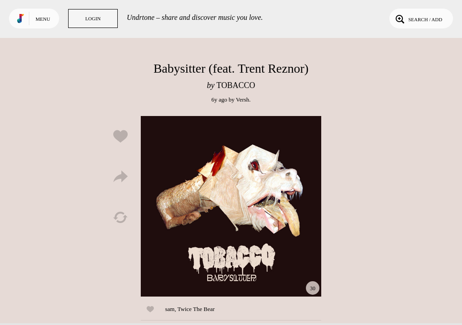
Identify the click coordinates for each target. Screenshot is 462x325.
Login (93, 18)
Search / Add (418, 18)
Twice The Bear (196, 309)
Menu (43, 19)
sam (170, 309)
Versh (242, 99)
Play (231, 206)
